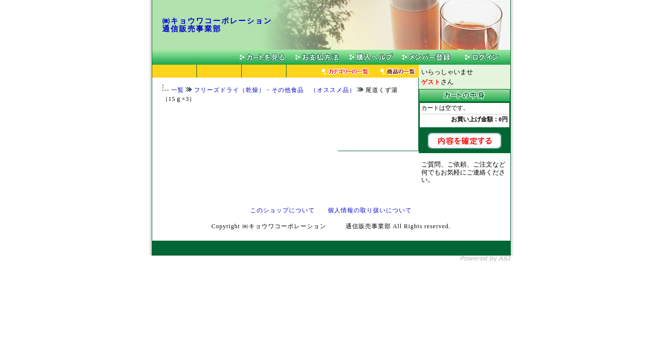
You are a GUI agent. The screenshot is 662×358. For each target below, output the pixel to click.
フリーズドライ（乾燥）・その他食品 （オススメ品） (275, 90)
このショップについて (282, 210)
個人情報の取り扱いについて (370, 210)
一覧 (177, 90)
